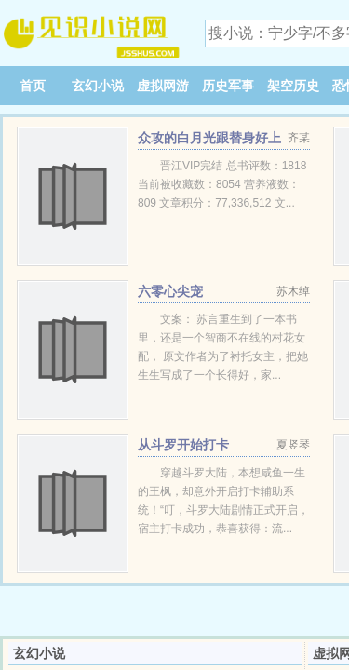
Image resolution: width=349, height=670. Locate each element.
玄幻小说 (98, 85)
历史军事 (228, 85)
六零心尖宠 (170, 291)
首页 (33, 85)
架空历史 (293, 85)
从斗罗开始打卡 (183, 444)
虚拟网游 (163, 85)
